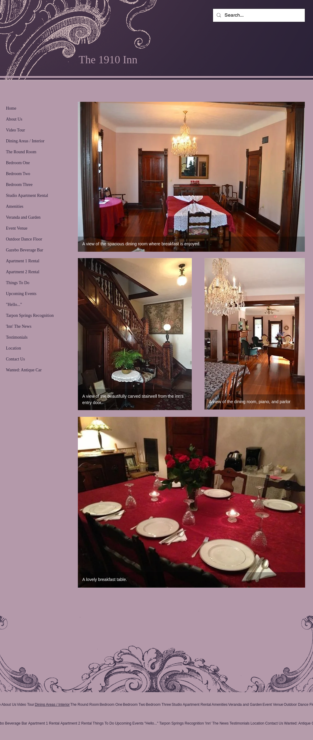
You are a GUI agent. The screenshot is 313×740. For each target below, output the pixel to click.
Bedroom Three (19, 184)
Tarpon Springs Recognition (30, 315)
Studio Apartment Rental (27, 195)
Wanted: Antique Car (24, 370)
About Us (14, 119)
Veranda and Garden (23, 217)
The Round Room (21, 152)
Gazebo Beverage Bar (24, 250)
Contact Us (15, 359)
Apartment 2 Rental (22, 272)
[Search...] (258, 15)
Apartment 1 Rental (22, 261)
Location (13, 348)
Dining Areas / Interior (25, 141)
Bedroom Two (18, 173)
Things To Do (17, 282)
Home (11, 108)
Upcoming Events (21, 293)
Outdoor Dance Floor (24, 239)
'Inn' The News (19, 326)
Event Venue (17, 228)
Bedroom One (18, 163)
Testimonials (17, 337)
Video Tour (15, 130)
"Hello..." (14, 304)
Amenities (15, 206)
